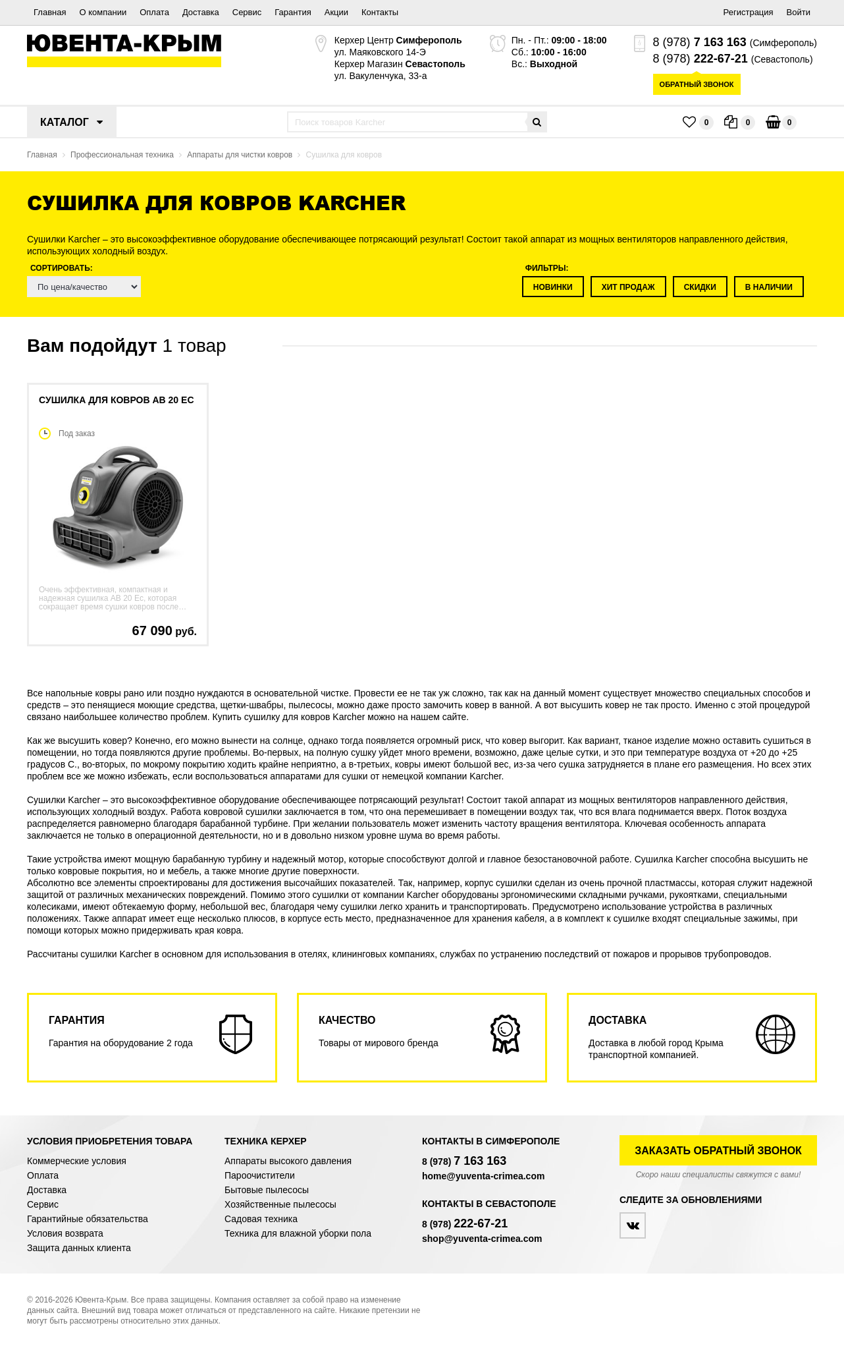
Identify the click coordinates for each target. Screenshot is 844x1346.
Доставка (200, 12)
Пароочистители (259, 1175)
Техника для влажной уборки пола (297, 1233)
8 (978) (700, 42)
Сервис (247, 12)
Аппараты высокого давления (288, 1161)
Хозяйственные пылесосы (280, 1204)
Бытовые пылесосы (266, 1190)
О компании (102, 12)
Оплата (154, 12)
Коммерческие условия (76, 1161)
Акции (336, 12)
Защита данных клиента (79, 1248)
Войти (798, 12)
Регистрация (749, 12)
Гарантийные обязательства (87, 1219)
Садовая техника (261, 1219)
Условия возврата (65, 1233)
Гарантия (293, 12)
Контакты (379, 12)
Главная (50, 12)
